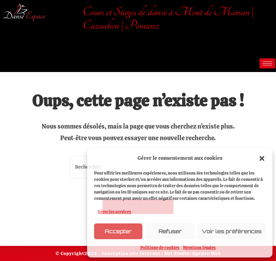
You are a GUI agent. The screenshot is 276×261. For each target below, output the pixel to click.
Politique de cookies (159, 247)
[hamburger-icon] (267, 63)
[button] (261, 158)
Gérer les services (114, 212)
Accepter (118, 231)
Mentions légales (199, 247)
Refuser (170, 231)
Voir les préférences (232, 231)
